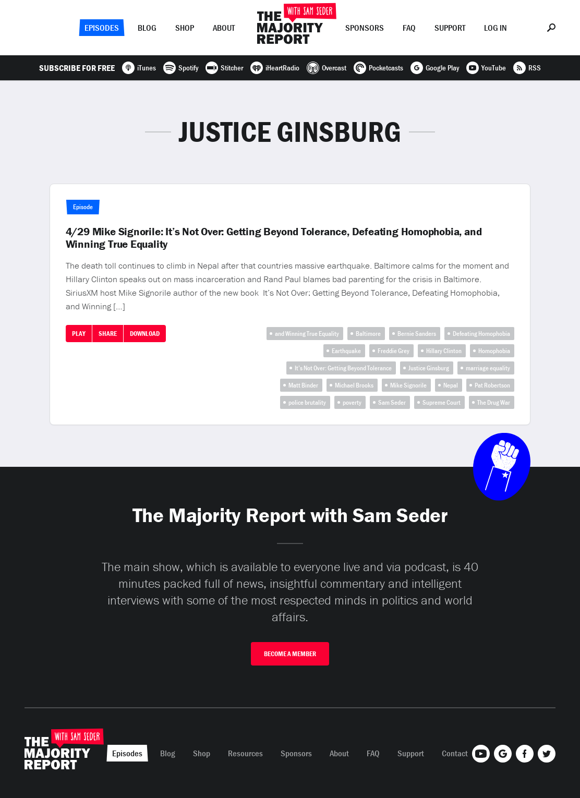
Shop (184, 27)
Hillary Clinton (444, 350)
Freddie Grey (393, 350)
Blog (147, 27)
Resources (245, 753)
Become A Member (290, 653)
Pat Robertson (492, 385)
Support (449, 27)
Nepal (450, 385)
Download (145, 333)
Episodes (101, 27)
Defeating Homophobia (481, 333)
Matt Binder (303, 385)
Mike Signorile (408, 385)
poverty (352, 402)
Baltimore (368, 333)
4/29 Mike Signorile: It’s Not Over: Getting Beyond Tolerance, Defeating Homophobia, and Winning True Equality (274, 237)
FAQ (409, 27)
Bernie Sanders (416, 333)
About (224, 27)
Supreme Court (441, 402)
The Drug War (493, 402)
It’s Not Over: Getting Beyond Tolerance (343, 368)
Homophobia (494, 350)
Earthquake (346, 350)
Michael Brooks (354, 385)
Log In (495, 27)
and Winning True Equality (307, 333)
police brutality (307, 402)
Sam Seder (392, 402)
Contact (455, 753)
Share (108, 333)
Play (79, 333)
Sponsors (364, 27)
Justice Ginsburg (428, 368)
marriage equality (488, 368)
